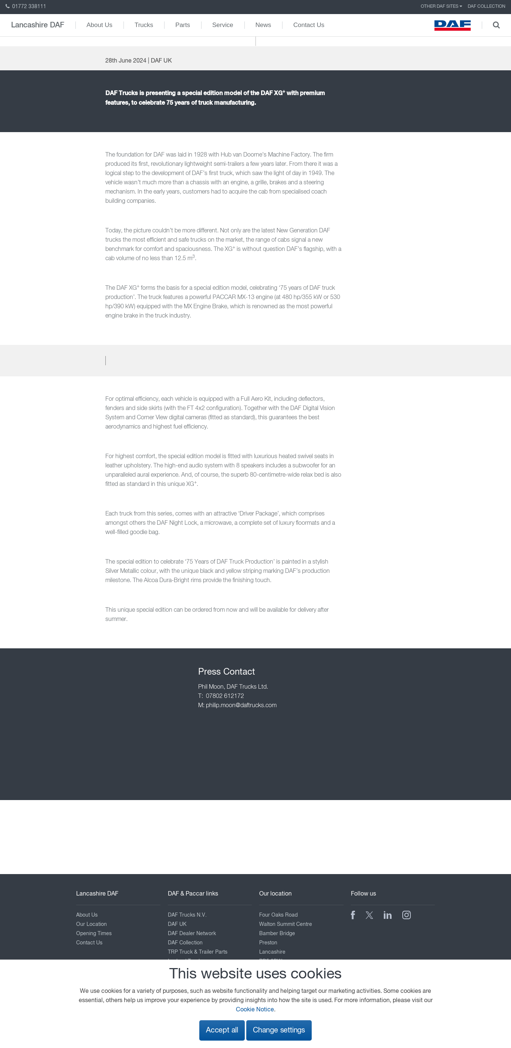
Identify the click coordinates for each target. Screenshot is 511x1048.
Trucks (144, 24)
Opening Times (94, 933)
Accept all (222, 1030)
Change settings (279, 1030)
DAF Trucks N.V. (187, 915)
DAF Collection (486, 6)
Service (222, 24)
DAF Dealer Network (192, 933)
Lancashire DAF (37, 25)
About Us (99, 24)
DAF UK (177, 924)
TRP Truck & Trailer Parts (197, 952)
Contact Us (308, 24)
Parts (182, 24)
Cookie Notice (255, 1010)
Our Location (91, 924)
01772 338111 (26, 6)
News (263, 24)
